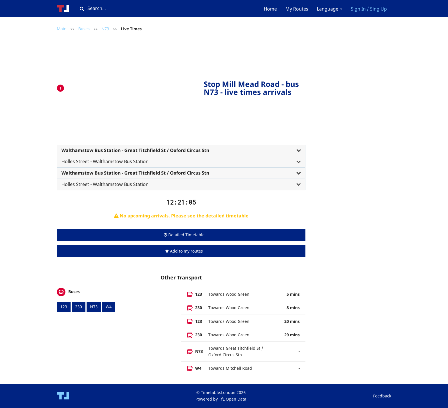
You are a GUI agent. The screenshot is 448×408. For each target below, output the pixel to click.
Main (62, 28)
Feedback (382, 396)
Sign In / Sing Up (369, 9)
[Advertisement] (135, 87)
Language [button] (329, 9)
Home (270, 9)
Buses (84, 28)
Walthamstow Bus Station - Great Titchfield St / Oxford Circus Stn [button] (135, 150)
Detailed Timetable (184, 234)
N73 (105, 28)
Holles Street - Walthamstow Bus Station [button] (105, 161)
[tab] (181, 150)
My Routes (296, 9)
